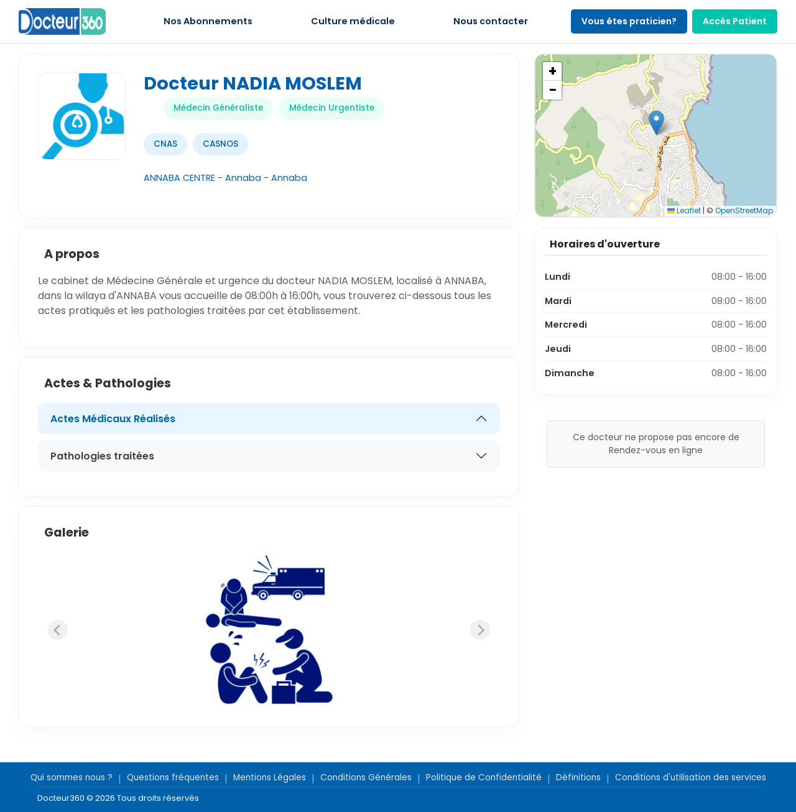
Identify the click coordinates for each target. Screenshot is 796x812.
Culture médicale (353, 21)
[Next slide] (480, 630)
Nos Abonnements (208, 21)
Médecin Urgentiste (331, 108)
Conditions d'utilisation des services (690, 777)
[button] (656, 123)
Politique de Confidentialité (484, 777)
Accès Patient (735, 21)
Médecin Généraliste (218, 108)
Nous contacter (490, 21)
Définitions (578, 777)
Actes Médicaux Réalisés (112, 419)
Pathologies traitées (102, 456)
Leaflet (684, 210)
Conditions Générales (366, 777)
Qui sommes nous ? (71, 777)
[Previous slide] (58, 630)
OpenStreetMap (744, 210)
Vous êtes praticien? (629, 21)
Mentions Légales (269, 777)
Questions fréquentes (173, 777)
